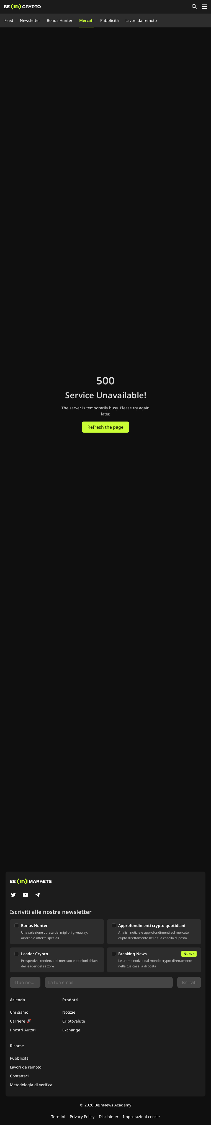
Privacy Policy (82, 1116)
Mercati (86, 20)
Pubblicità (109, 20)
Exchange (71, 1029)
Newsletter (30, 20)
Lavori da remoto (141, 20)
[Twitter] (13, 895)
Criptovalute (73, 1021)
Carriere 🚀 (20, 1021)
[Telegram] (37, 895)
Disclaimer (109, 1116)
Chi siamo (19, 1012)
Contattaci (19, 1075)
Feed (8, 20)
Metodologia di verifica (31, 1084)
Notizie (68, 1012)
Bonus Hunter (60, 20)
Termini (58, 1116)
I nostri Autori (23, 1029)
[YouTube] (25, 895)
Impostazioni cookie (141, 1116)
